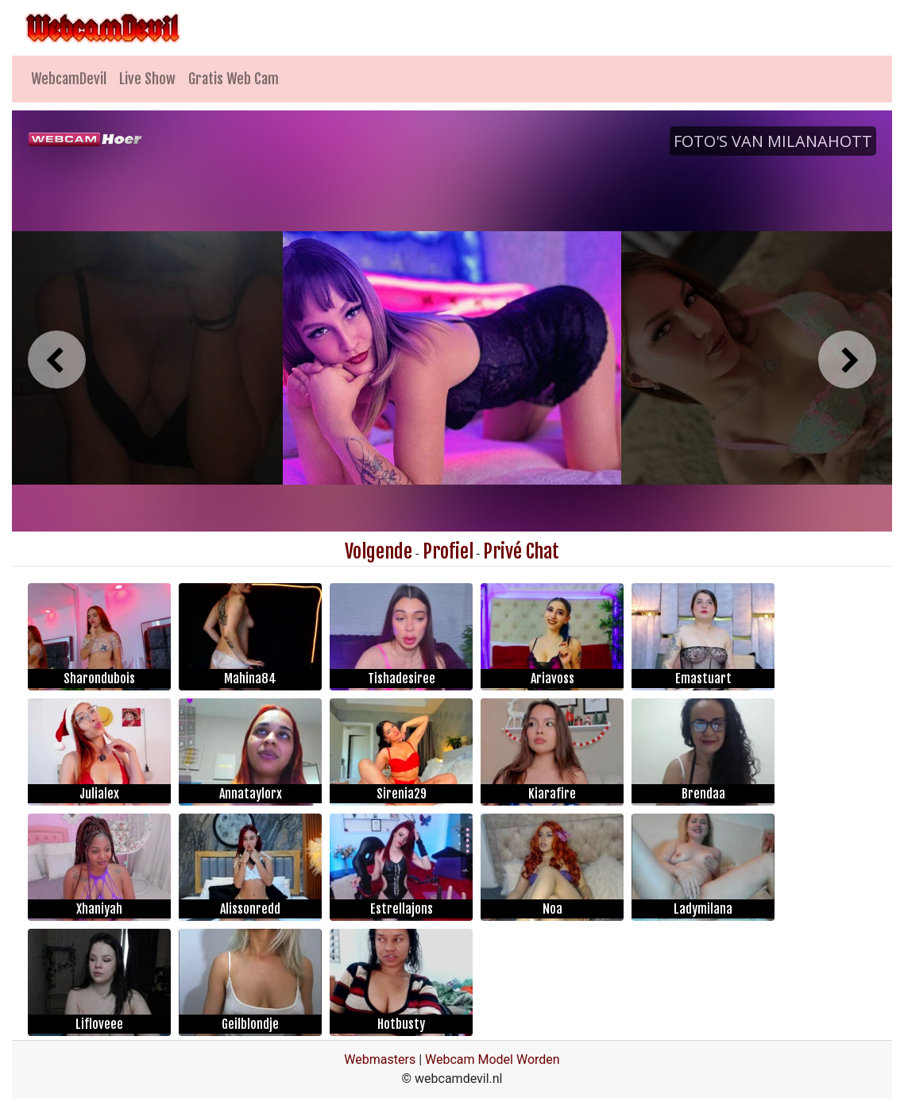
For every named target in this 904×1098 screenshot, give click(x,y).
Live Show (147, 78)
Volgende (378, 551)
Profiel (448, 551)
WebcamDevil (68, 78)
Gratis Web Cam (233, 78)
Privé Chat (521, 551)
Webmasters (379, 1059)
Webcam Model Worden (492, 1059)
